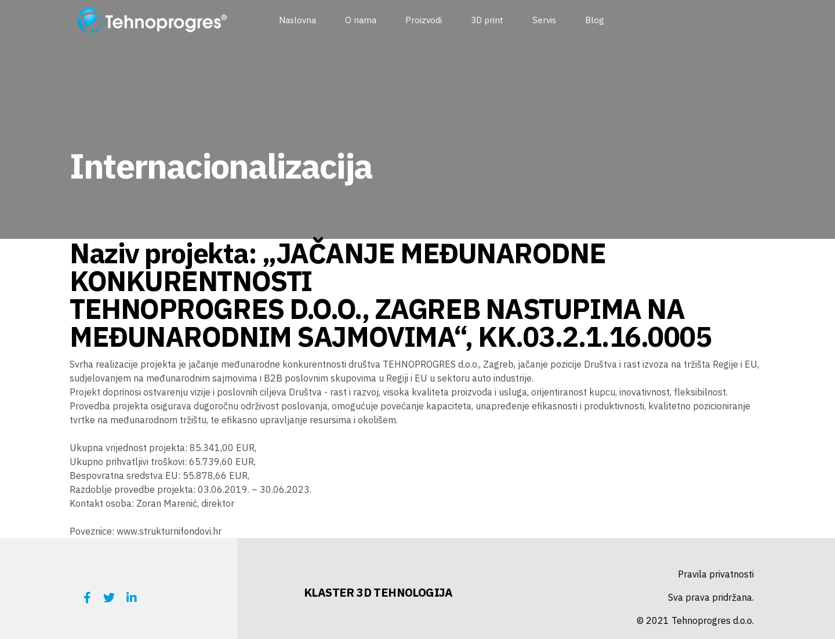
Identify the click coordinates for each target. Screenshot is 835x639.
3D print (487, 20)
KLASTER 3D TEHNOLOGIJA (378, 592)
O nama (360, 20)
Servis (544, 20)
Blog (594, 20)
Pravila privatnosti (716, 574)
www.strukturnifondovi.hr (169, 531)
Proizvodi (423, 20)
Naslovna (297, 20)
